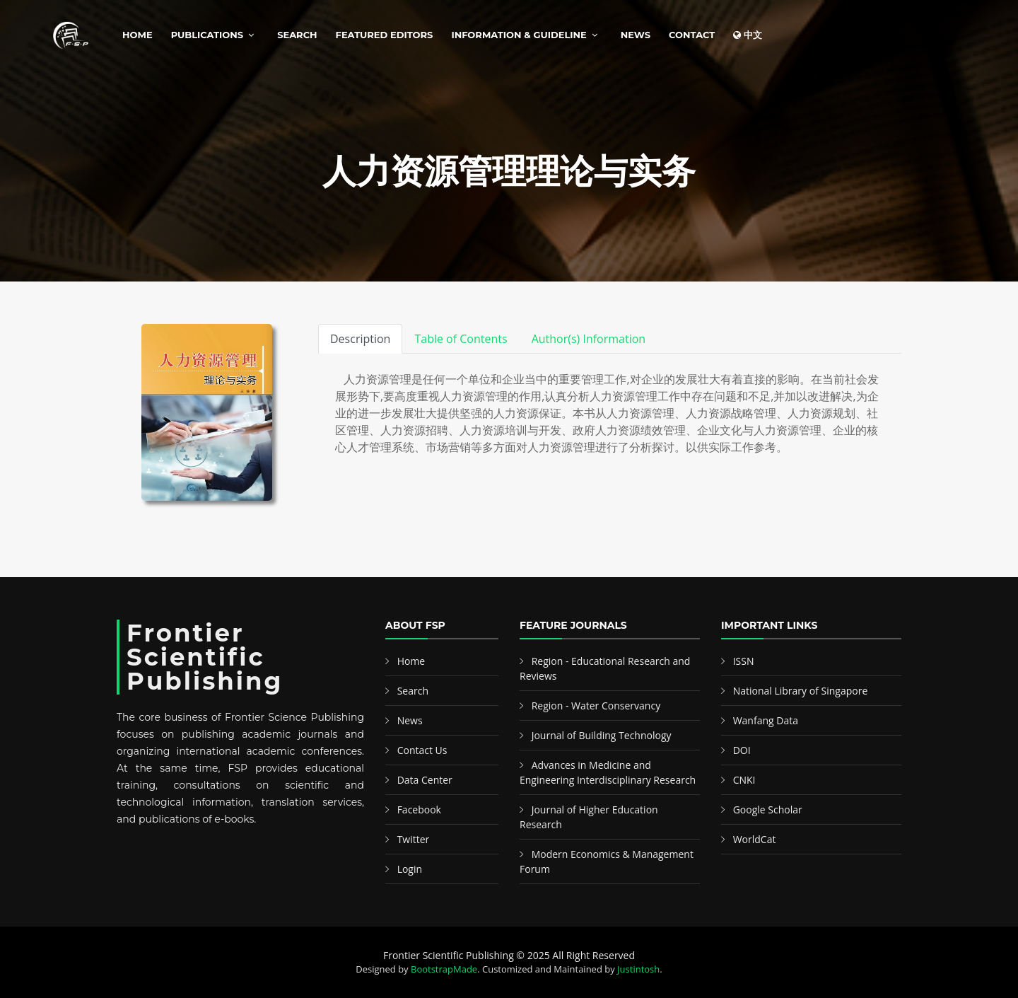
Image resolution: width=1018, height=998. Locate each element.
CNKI (744, 780)
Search (297, 34)
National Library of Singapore (800, 690)
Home (137, 34)
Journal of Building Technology (602, 735)
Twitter (413, 839)
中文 (747, 34)
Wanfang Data (765, 720)
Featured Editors (384, 34)
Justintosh (638, 969)
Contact (692, 34)
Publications (207, 34)
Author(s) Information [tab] (589, 339)
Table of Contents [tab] (460, 339)
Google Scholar (767, 809)
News (635, 34)
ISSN (743, 661)
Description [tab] (360, 339)
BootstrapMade (444, 969)
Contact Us (422, 750)
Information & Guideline (518, 34)
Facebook (419, 809)
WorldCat (754, 839)
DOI (742, 750)
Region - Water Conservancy (596, 705)
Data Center (424, 780)
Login (409, 869)
